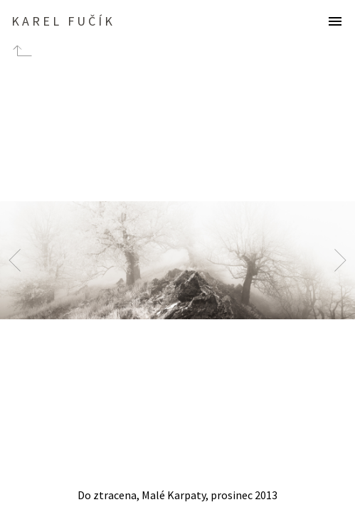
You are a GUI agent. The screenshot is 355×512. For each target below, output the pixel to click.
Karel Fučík (63, 21)
